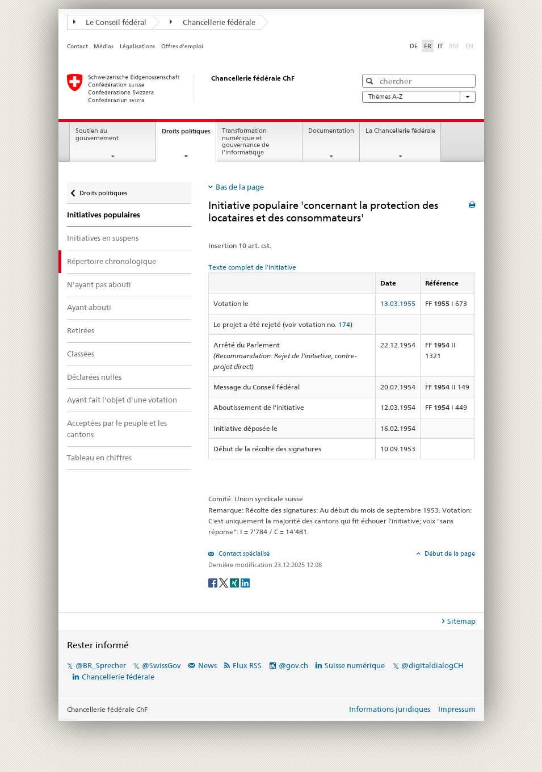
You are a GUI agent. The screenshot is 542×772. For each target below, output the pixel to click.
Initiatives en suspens (102, 237)
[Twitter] (224, 582)
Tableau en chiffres (99, 457)
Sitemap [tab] (461, 621)
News (207, 665)
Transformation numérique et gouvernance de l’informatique (245, 141)
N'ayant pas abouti (99, 284)
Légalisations (137, 46)
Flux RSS (247, 665)
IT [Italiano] (440, 46)
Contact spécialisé (243, 553)
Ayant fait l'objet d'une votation (122, 399)
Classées (80, 353)
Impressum (457, 709)
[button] (371, 80)
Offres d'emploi (182, 46)
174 (344, 324)
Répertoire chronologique (111, 261)
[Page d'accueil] (200, 88)
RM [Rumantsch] (454, 46)
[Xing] (235, 582)
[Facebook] (213, 582)
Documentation (331, 131)
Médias (104, 46)
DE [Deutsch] (414, 46)
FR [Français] (427, 46)
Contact (77, 46)
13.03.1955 (397, 303)
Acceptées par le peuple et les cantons (117, 428)
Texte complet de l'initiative (252, 267)
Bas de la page (240, 186)
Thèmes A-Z (418, 96)
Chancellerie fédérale (212, 22)
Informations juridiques (389, 709)
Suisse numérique (355, 665)
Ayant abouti (89, 307)
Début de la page (449, 553)
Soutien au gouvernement (97, 134)
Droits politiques (189, 134)
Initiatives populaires (103, 215)
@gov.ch (293, 665)
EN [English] (469, 46)
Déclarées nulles (94, 376)
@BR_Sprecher (100, 665)
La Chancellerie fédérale (400, 131)
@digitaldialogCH (432, 665)
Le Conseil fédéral (110, 22)
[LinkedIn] (245, 582)
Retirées (80, 330)
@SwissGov (161, 665)
